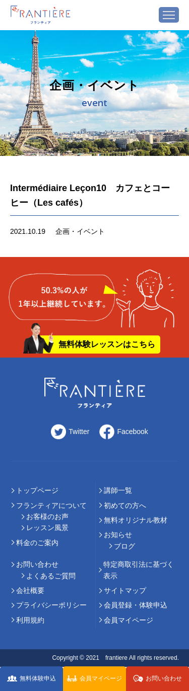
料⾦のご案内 (37, 543)
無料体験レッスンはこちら (106, 344)
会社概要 (30, 590)
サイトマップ (125, 590)
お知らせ (118, 535)
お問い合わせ (37, 564)
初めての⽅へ (125, 505)
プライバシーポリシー (51, 605)
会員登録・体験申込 (135, 605)
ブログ (124, 546)
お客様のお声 (47, 516)
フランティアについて (51, 505)
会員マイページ (128, 620)
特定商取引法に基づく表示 (138, 569)
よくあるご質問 (51, 576)
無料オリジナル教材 (135, 520)
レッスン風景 (47, 528)
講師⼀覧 (118, 490)
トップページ (37, 490)
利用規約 (30, 620)
